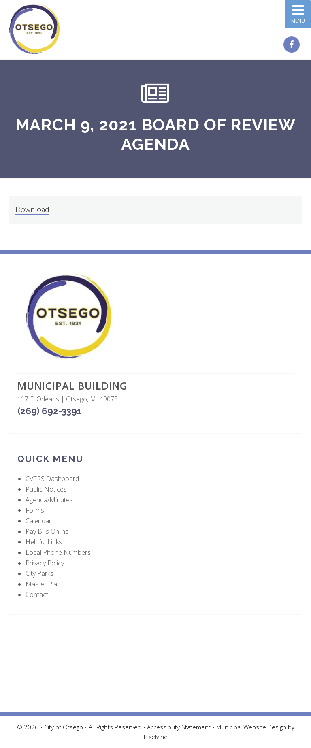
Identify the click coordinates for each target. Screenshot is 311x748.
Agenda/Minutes (49, 499)
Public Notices (46, 489)
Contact (37, 594)
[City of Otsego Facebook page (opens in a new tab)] (292, 44)
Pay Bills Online (47, 531)
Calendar (38, 520)
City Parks (39, 573)
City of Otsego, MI (34, 29)
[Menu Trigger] (298, 14)
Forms (35, 510)
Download (32, 209)
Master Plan (43, 584)
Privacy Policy (45, 562)
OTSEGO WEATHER (155, 663)
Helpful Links (44, 541)
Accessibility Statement (179, 727)
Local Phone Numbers (58, 552)
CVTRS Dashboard (52, 478)
